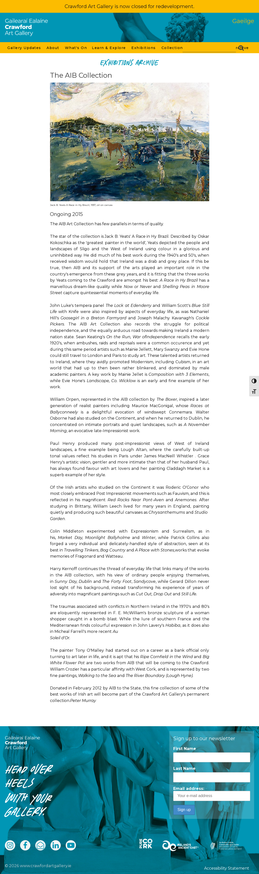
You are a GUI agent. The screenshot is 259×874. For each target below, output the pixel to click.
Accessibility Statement (226, 868)
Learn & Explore (109, 48)
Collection (172, 48)
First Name (184, 748)
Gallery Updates (24, 48)
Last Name (184, 768)
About (53, 48)
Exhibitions (143, 48)
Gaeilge (243, 21)
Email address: (211, 793)
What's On (76, 48)
